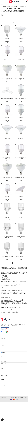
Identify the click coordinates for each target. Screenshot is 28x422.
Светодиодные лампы (14, 6)
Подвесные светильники (4, 361)
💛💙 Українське (3, 352)
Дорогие (18, 22)
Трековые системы (3, 363)
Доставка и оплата (3, 338)
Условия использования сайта (5, 347)
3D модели (2, 345)
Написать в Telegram (4, 390)
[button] (1, 45)
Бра (1, 366)
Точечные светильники (4, 370)
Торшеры (2, 368)
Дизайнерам (2, 340)
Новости (2, 350)
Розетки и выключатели (4, 375)
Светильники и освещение (6, 6)
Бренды (2, 343)
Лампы (1, 373)
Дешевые (14, 22)
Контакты (2, 336)
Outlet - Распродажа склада (4, 377)
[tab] (2, 419)
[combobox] (14, 4)
